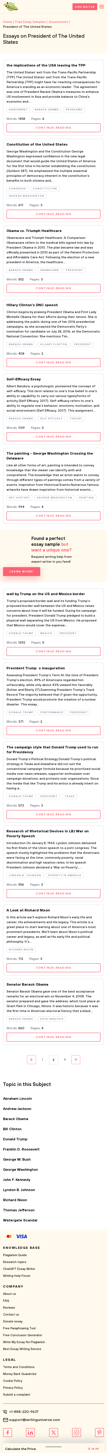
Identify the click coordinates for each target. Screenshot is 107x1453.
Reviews (9, 1308)
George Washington (20, 1170)
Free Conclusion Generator (22, 1335)
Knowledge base (21, 1248)
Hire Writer (85, 7)
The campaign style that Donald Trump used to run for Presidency (52, 749)
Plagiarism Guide (15, 1255)
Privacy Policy (13, 1388)
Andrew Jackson (17, 1109)
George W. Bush (17, 1159)
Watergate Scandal (20, 1220)
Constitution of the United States (37, 144)
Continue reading (53, 128)
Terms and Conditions (19, 1367)
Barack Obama (15, 1119)
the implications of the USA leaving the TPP (45, 65)
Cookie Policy (12, 1381)
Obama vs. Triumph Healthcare (34, 231)
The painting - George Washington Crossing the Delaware (49, 456)
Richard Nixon (15, 1200)
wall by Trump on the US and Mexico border (45, 594)
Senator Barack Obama (27, 984)
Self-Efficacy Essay (23, 379)
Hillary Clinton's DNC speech (32, 305)
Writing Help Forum (16, 1276)
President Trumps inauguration (35, 668)
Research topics (14, 1262)
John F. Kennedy (16, 1180)
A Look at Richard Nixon (28, 910)
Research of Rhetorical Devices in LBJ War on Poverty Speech (47, 833)
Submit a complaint (16, 1395)
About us (9, 1294)
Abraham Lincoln (17, 1099)
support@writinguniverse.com (34, 1420)
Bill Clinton (12, 1129)
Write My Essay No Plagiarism (24, 1342)
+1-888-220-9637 (24, 1412)
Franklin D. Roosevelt (21, 1149)
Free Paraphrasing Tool (19, 1328)
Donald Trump (15, 1139)
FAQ (6, 1301)
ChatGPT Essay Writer (19, 1269)
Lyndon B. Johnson (19, 1190)
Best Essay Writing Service (22, 1349)
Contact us (11, 1315)
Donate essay (13, 1321)
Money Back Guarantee (20, 1374)
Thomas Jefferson (19, 1210)
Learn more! (22, 571)
